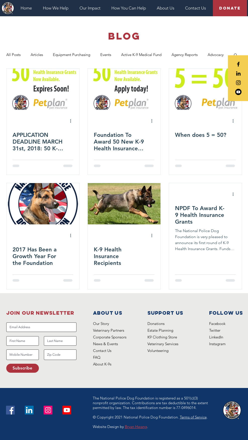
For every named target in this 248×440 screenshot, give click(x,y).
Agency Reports (185, 54)
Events (105, 54)
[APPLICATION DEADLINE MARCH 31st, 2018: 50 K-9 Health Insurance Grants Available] (43, 89)
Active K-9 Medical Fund (141, 54)
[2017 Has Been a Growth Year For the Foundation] (43, 203)
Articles (37, 54)
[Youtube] (238, 92)
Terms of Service (193, 417)
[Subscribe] (22, 368)
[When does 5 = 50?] (205, 89)
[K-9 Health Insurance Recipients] (124, 203)
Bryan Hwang (136, 426)
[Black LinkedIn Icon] (238, 73)
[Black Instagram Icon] (238, 83)
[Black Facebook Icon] (238, 64)
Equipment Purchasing (71, 54)
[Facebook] (10, 410)
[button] (57, 8)
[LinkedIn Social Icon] (29, 410)
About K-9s (102, 364)
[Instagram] (48, 410)
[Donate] (230, 8)
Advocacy (216, 54)
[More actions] (72, 121)
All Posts (13, 54)
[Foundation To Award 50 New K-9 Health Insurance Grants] (124, 89)
